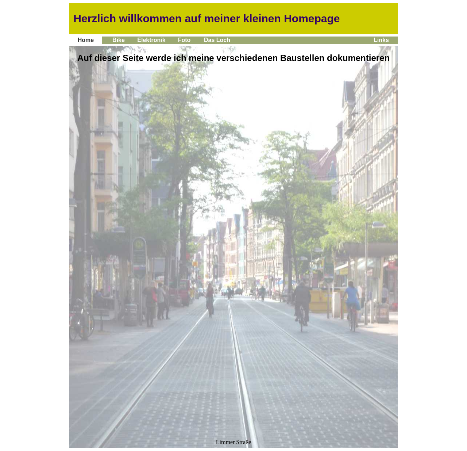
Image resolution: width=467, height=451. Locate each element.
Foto (184, 40)
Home (85, 40)
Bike (119, 40)
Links (381, 40)
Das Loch (217, 40)
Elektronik (151, 40)
